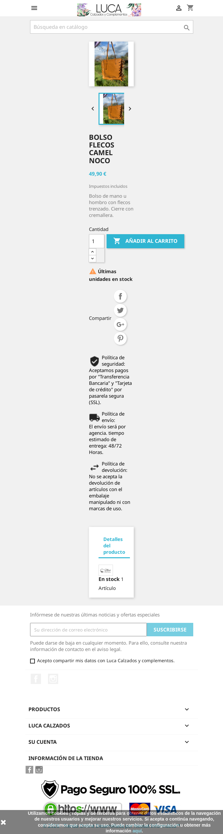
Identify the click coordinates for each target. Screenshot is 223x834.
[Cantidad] (96, 241)
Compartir (120, 296)
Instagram (53, 679)
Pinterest (120, 338)
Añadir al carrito (145, 241)
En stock (109, 579)
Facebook (36, 679)
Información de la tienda (65, 758)
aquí (137, 830)
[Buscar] (111, 27)
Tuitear (120, 310)
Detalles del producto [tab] (114, 545)
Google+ (120, 324)
